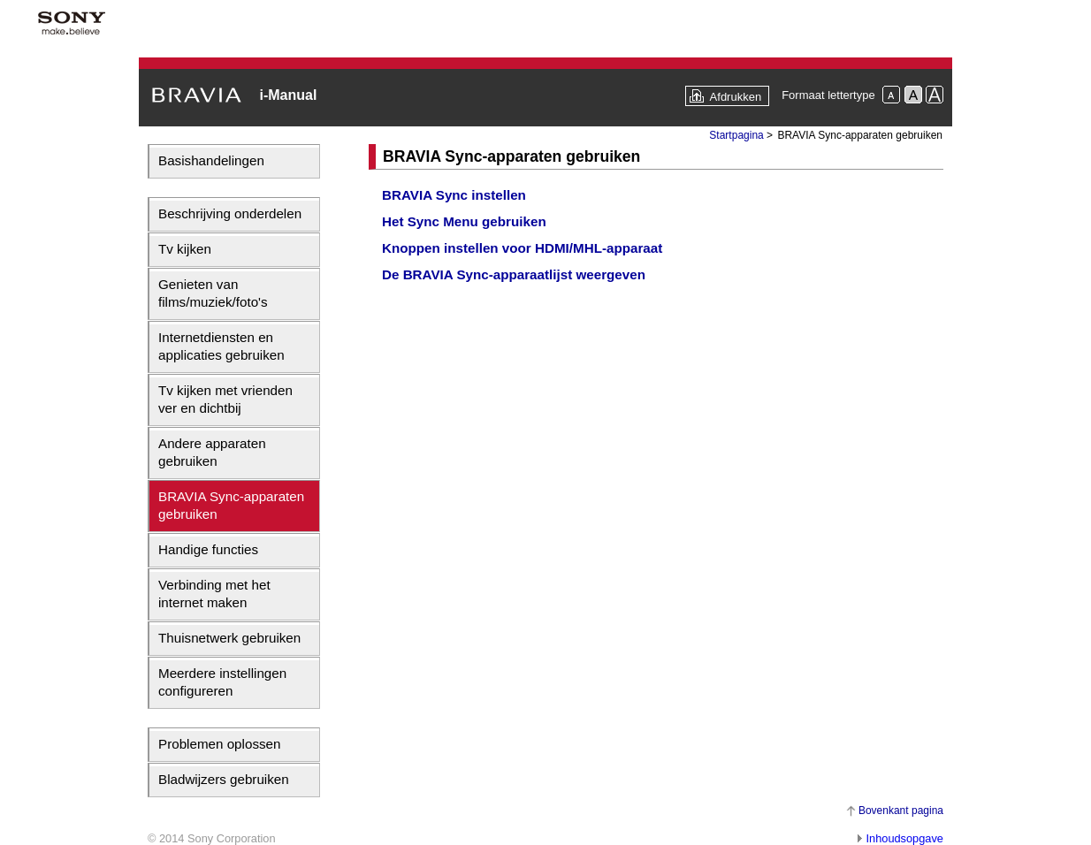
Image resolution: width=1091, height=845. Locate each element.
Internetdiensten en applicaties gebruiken (221, 346)
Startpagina (736, 135)
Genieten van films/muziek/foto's (213, 293)
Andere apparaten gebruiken (212, 452)
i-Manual (288, 95)
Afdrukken (736, 96)
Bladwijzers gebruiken (223, 779)
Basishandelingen (211, 160)
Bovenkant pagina (900, 810)
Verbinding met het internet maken (214, 593)
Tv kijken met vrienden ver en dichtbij (225, 399)
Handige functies (208, 549)
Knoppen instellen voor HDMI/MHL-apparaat (522, 247)
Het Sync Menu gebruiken (464, 221)
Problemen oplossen (219, 743)
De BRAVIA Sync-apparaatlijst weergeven (513, 274)
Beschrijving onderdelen (229, 213)
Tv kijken (184, 248)
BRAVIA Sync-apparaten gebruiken (231, 505)
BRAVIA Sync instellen (454, 194)
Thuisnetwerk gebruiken (229, 637)
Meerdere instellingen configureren (222, 682)
